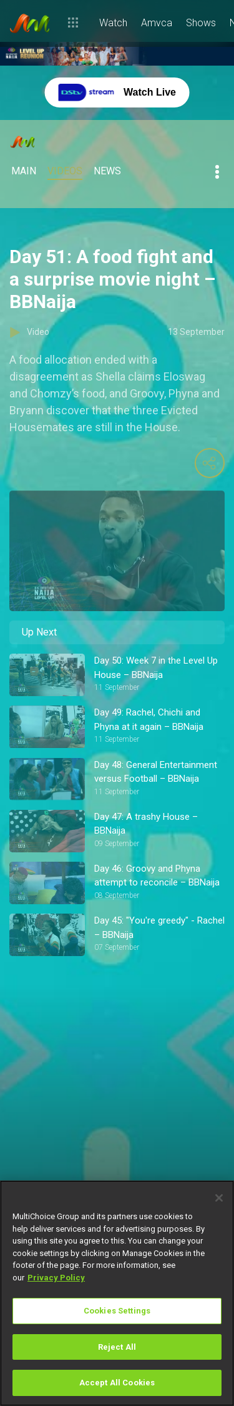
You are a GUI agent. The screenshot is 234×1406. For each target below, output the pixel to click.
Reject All (117, 1347)
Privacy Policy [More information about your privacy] (56, 1277)
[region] (117, 1293)
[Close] (219, 1198)
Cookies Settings (117, 1310)
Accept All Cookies (117, 1382)
